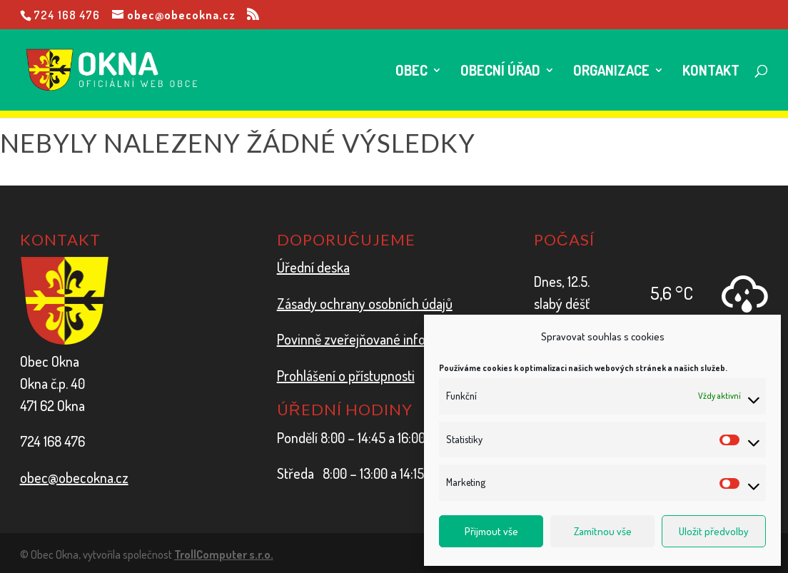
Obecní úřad (500, 72)
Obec (411, 72)
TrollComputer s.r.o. (223, 554)
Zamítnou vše (603, 531)
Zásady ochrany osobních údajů (365, 303)
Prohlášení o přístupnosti (346, 375)
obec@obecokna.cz (74, 477)
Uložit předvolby (714, 531)
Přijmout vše (491, 531)
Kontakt (710, 72)
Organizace (611, 72)
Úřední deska (313, 267)
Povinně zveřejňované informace (369, 339)
